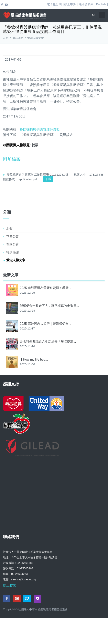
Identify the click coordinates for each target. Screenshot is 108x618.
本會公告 (12, 236)
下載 (48, 179)
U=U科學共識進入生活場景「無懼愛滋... (48, 341)
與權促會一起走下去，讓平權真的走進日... (49, 305)
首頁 (5, 38)
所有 (9, 228)
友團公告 (12, 244)
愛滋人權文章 (35, 38)
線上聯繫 (9, 585)
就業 (35, 145)
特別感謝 (12, 252)
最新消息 (17, 38)
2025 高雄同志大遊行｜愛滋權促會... (45, 323)
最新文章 (11, 275)
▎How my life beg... (34, 359)
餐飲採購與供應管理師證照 (40, 129)
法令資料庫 (86, 4)
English (101, 4)
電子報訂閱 (54, 4)
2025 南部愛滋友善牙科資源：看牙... (45, 288)
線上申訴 (70, 4)
